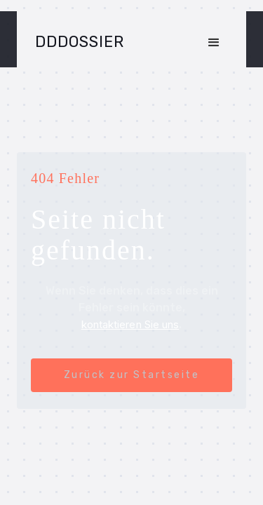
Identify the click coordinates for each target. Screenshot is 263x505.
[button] (214, 41)
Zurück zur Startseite (132, 375)
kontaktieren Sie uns (130, 324)
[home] (76, 42)
